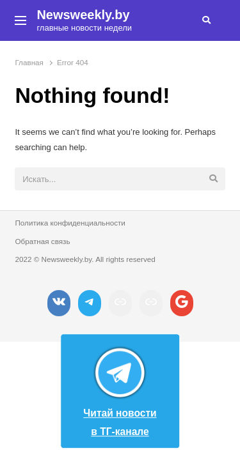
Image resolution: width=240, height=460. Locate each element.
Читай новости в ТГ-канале (119, 389)
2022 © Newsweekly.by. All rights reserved (85, 259)
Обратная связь (42, 241)
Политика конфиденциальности (70, 222)
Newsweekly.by (82, 15)
